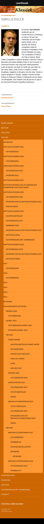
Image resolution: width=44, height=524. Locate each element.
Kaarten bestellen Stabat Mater (25, 344)
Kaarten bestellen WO (21, 447)
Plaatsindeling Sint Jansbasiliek (20, 240)
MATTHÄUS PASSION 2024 (14, 156)
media (13, 423)
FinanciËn (5, 480)
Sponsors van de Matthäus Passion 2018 (23, 230)
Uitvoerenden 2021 (19, 387)
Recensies (8, 302)
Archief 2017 (16, 368)
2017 (5, 263)
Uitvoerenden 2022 (19, 378)
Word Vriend (7, 123)
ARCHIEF (9, 335)
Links (13, 363)
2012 (5, 297)
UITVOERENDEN (17, 349)
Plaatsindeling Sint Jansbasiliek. (15, 490)
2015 (5, 283)
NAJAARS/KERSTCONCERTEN (15, 306)
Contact (5, 494)
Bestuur (4, 128)
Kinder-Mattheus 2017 (20, 354)
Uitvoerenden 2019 (14, 221)
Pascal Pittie (22, 104)
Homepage (8, 142)
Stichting (5, 133)
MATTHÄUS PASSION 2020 (14, 192)
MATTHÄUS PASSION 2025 (14, 147)
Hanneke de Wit (22, 96)
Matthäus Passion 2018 (14, 244)
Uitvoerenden (12, 152)
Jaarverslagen (8, 475)
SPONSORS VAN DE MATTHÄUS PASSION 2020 (23, 202)
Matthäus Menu (13, 235)
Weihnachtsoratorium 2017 (20, 432)
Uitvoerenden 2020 (14, 197)
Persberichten (12, 225)
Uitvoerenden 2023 (14, 171)
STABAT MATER (14, 340)
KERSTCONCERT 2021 (16, 382)
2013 (5, 292)
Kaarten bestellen (14, 216)
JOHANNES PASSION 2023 (14, 166)
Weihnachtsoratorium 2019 (20, 401)
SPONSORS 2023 (12, 175)
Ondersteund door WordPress (10, 521)
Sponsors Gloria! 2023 (18, 330)
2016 (5, 273)
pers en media (12, 206)
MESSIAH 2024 (11, 311)
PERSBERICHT (16, 442)
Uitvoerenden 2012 (8, 15)
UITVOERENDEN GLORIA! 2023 (20, 325)
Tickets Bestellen (18, 392)
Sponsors (15, 452)
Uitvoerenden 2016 (19, 466)
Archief (4, 137)
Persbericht (16, 471)
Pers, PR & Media (18, 359)
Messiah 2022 (13, 373)
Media (13, 397)
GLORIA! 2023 (11, 321)
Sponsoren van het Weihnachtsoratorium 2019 (23, 417)
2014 (5, 287)
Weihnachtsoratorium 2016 (20, 461)
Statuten (5, 485)
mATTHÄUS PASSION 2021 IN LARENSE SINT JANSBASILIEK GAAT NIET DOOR (20, 186)
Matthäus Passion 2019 (14, 211)
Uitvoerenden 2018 (14, 249)
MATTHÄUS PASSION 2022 (14, 180)
